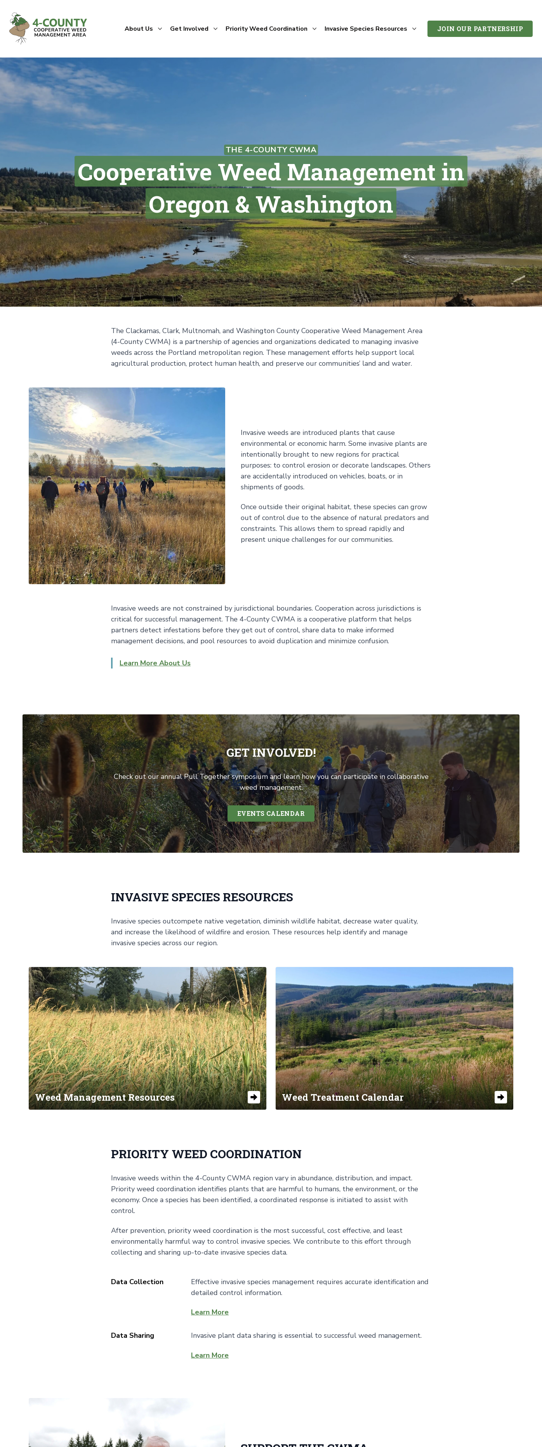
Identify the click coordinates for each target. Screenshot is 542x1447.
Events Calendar (271, 813)
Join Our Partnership (480, 28)
